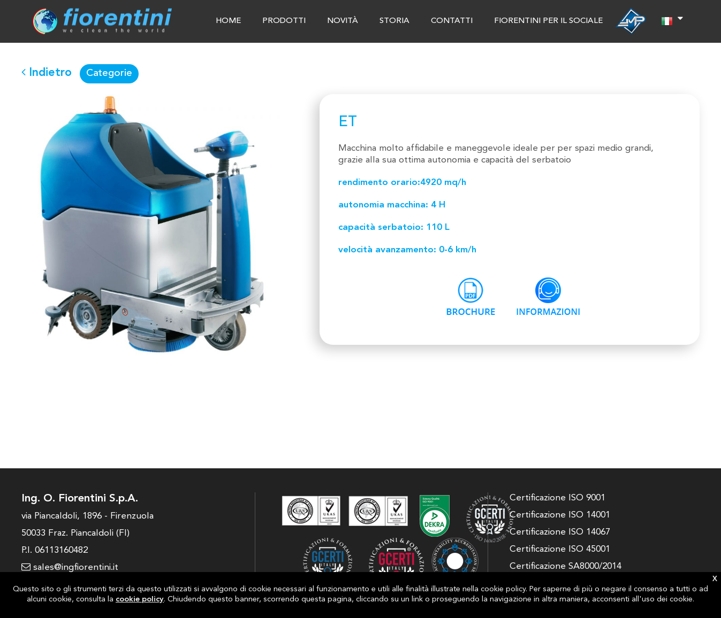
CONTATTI (452, 21)
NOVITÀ (342, 21)
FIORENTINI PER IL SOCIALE (548, 21)
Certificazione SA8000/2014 (565, 566)
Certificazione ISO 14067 (560, 532)
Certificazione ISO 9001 (557, 498)
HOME (228, 21)
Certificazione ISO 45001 (560, 549)
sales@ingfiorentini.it (69, 567)
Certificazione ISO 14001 (560, 515)
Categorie (109, 73)
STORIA (394, 21)
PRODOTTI (284, 21)
